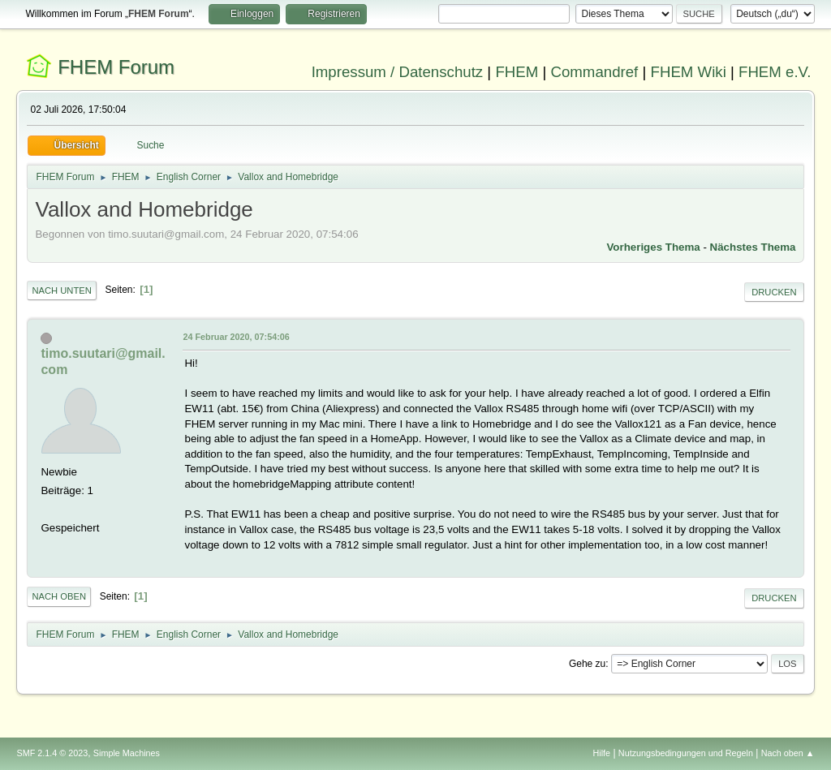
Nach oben (59, 596)
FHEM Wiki (688, 71)
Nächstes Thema (753, 247)
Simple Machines (126, 753)
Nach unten (61, 290)
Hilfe (602, 753)
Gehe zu (587, 663)
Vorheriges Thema (653, 247)
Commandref (594, 71)
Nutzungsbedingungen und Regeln (685, 753)
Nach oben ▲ (788, 753)
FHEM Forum (116, 67)
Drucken (773, 292)
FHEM (516, 71)
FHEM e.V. (775, 71)
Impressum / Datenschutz (398, 71)
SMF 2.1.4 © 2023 (52, 753)
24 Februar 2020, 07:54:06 (236, 337)
